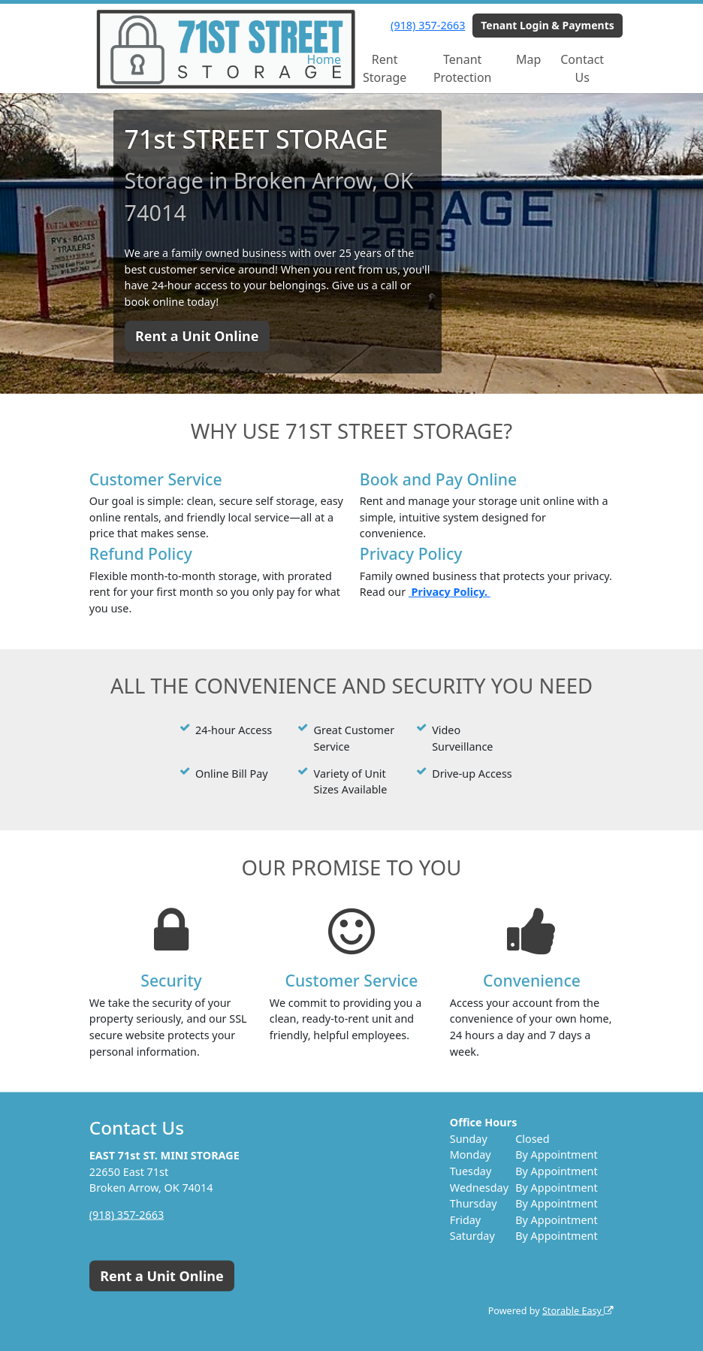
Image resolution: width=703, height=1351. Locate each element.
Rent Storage (384, 68)
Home (324, 59)
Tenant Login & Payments (547, 25)
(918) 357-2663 (428, 25)
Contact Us (582, 68)
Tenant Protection (462, 68)
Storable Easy (578, 1310)
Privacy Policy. (449, 592)
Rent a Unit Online (197, 336)
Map (528, 59)
